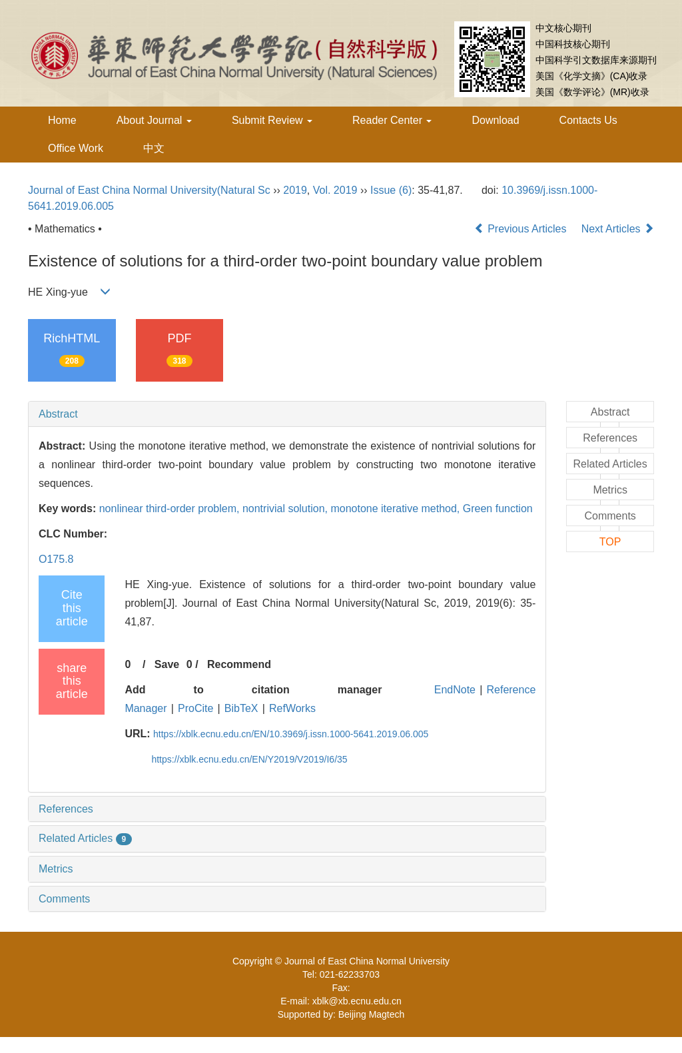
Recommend (239, 664)
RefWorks (292, 708)
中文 (154, 148)
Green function (498, 508)
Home (62, 120)
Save (167, 664)
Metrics (56, 869)
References (66, 809)
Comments (64, 898)
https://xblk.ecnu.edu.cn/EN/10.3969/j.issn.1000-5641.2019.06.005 (290, 734)
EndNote (455, 689)
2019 (295, 190)
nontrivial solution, (286, 508)
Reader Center (392, 120)
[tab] (287, 414)
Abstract (58, 414)
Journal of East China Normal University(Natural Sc (149, 190)
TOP (610, 541)
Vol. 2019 (335, 190)
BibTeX (241, 708)
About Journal (154, 120)
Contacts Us (588, 120)
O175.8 (56, 559)
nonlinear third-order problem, (170, 508)
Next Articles (617, 228)
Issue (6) (391, 190)
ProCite (195, 708)
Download (495, 120)
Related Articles (85, 838)
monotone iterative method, (396, 508)
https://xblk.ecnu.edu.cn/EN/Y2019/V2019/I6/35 (249, 759)
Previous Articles (521, 228)
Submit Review (272, 120)
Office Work (75, 148)
